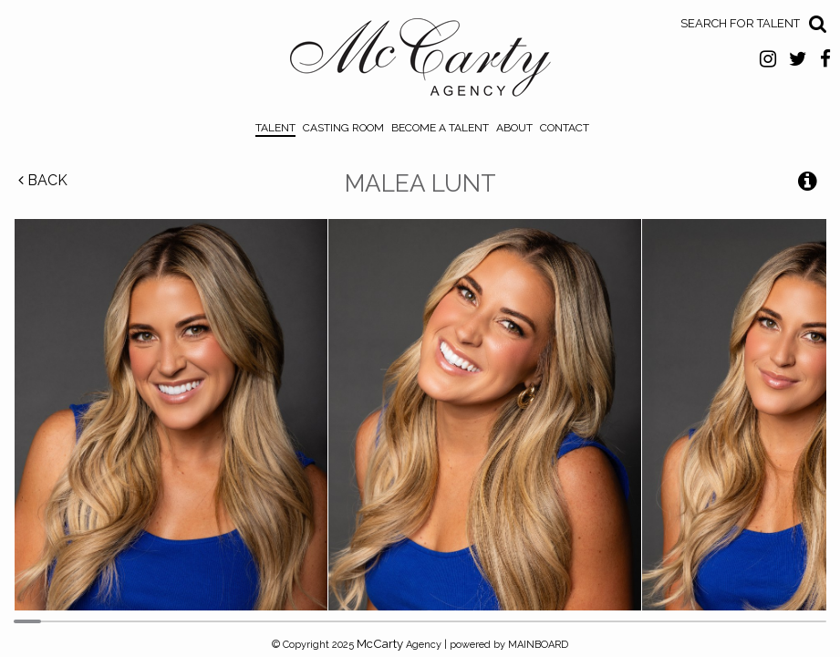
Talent (275, 127)
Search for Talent (740, 23)
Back (42, 180)
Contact (564, 127)
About (514, 127)
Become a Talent (440, 127)
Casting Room (343, 127)
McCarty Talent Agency (420, 62)
